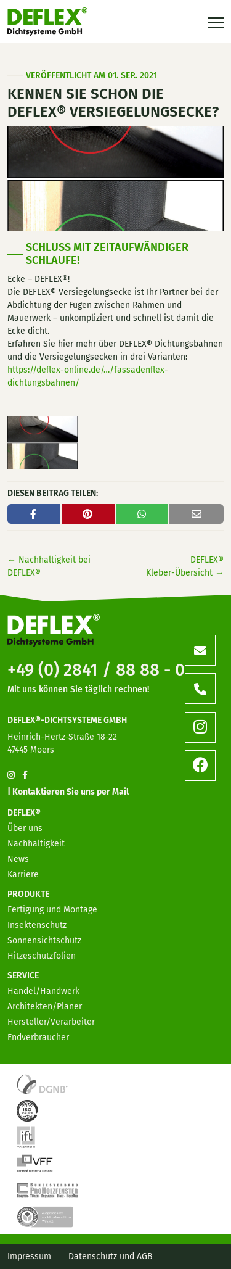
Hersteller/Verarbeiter (51, 1022)
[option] (151, 1259)
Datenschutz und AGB (110, 1256)
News (18, 859)
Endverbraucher (38, 1037)
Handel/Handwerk (43, 991)
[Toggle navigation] (215, 22)
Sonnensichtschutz (44, 940)
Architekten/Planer (44, 1006)
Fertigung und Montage (52, 909)
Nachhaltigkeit (36, 843)
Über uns (25, 828)
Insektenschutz (37, 925)
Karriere (23, 874)
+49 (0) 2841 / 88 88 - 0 (96, 669)
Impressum (29, 1256)
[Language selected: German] (175, 1259)
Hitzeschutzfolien (41, 956)
